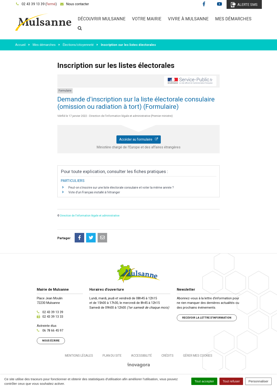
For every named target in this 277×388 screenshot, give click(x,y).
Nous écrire (51, 340)
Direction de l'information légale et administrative (89, 215)
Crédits (167, 355)
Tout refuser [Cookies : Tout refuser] (231, 381)
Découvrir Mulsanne (102, 18)
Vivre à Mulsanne (188, 18)
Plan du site (112, 355)
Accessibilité (141, 355)
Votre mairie (146, 18)
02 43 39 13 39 (52, 312)
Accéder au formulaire (138, 139)
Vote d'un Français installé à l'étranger (94, 192)
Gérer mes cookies (197, 355)
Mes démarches (233, 18)
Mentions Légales (79, 355)
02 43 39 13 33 (52, 317)
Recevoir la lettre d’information (206, 317)
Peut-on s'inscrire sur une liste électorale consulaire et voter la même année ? (121, 187)
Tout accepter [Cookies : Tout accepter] (204, 381)
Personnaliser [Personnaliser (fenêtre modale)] (258, 381)
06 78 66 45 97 (52, 330)
